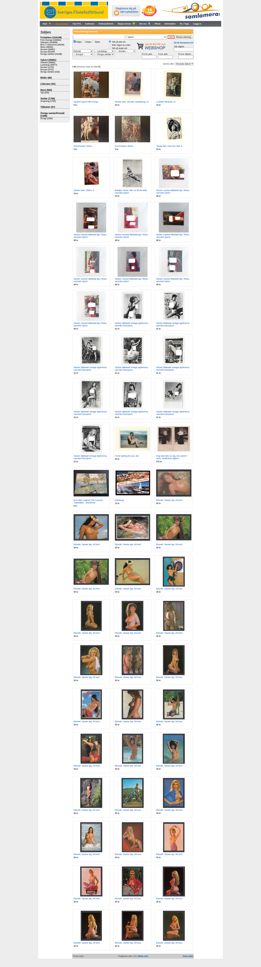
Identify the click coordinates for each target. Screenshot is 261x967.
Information (170, 24)
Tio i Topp (184, 24)
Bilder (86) (46, 77)
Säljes (79, 42)
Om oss (144, 23)
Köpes (88, 42)
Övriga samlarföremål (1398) (52, 114)
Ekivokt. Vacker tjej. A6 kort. (169, 500)
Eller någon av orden (121, 45)
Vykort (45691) (48, 60)
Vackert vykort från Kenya (86, 102)
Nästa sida (143, 956)
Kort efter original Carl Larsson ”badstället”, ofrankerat (88, 501)
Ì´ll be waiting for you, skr (127, 456)
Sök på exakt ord (119, 48)
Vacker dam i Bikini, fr (84, 190)
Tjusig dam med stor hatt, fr (169, 146)
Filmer (158, 24)
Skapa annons (126, 23)
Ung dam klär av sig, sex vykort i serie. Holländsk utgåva (171, 457)
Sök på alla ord (118, 42)
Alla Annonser (62, 24)
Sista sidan (188, 956)
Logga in (197, 24)
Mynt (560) (46, 90)
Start (47, 23)
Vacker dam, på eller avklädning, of (131, 102)
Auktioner (89, 24)
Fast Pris (77, 24)
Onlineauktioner (106, 24)
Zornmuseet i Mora (83, 146)
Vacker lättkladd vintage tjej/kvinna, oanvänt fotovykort (131, 324)
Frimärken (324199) (51, 37)
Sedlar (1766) (47, 98)
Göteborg (119, 500)
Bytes (97, 42)
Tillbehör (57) (47, 107)
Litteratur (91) (47, 84)
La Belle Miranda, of (165, 102)
